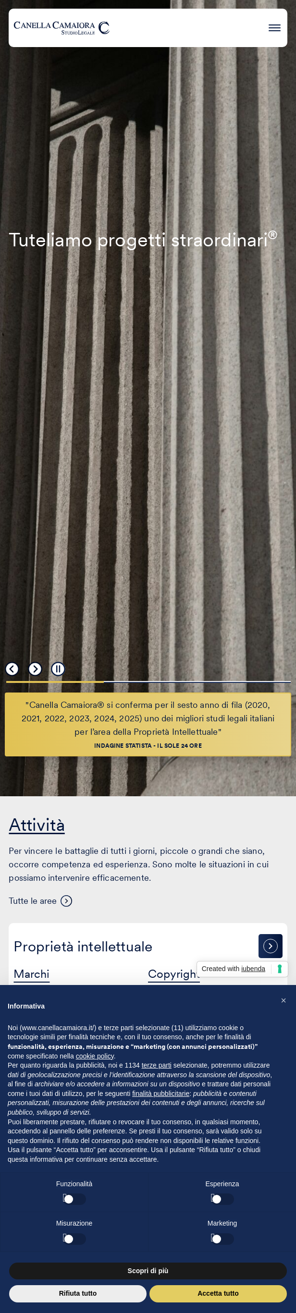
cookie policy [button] (95, 1067)
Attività (36, 825)
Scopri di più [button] (148, 1282)
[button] (283, 1012)
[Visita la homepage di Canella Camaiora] (61, 27)
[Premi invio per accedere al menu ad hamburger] (275, 26)
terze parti (157, 1077)
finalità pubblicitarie (160, 1105)
